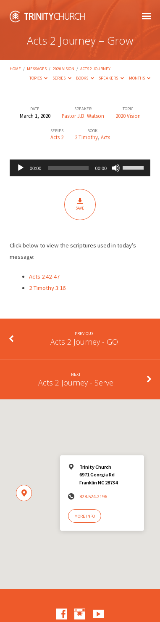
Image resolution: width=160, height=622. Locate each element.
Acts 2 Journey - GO (84, 342)
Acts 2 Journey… (97, 69)
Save (80, 204)
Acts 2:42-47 (44, 276)
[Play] (20, 168)
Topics (38, 78)
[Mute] (116, 168)
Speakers (111, 78)
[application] (80, 167)
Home (15, 69)
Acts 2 (56, 137)
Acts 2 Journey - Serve (75, 382)
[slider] (68, 168)
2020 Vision (63, 69)
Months (140, 78)
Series (61, 78)
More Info (84, 516)
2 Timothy (86, 137)
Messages (37, 69)
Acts (105, 137)
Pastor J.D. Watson (83, 115)
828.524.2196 (93, 496)
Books (85, 78)
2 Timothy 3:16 (47, 288)
